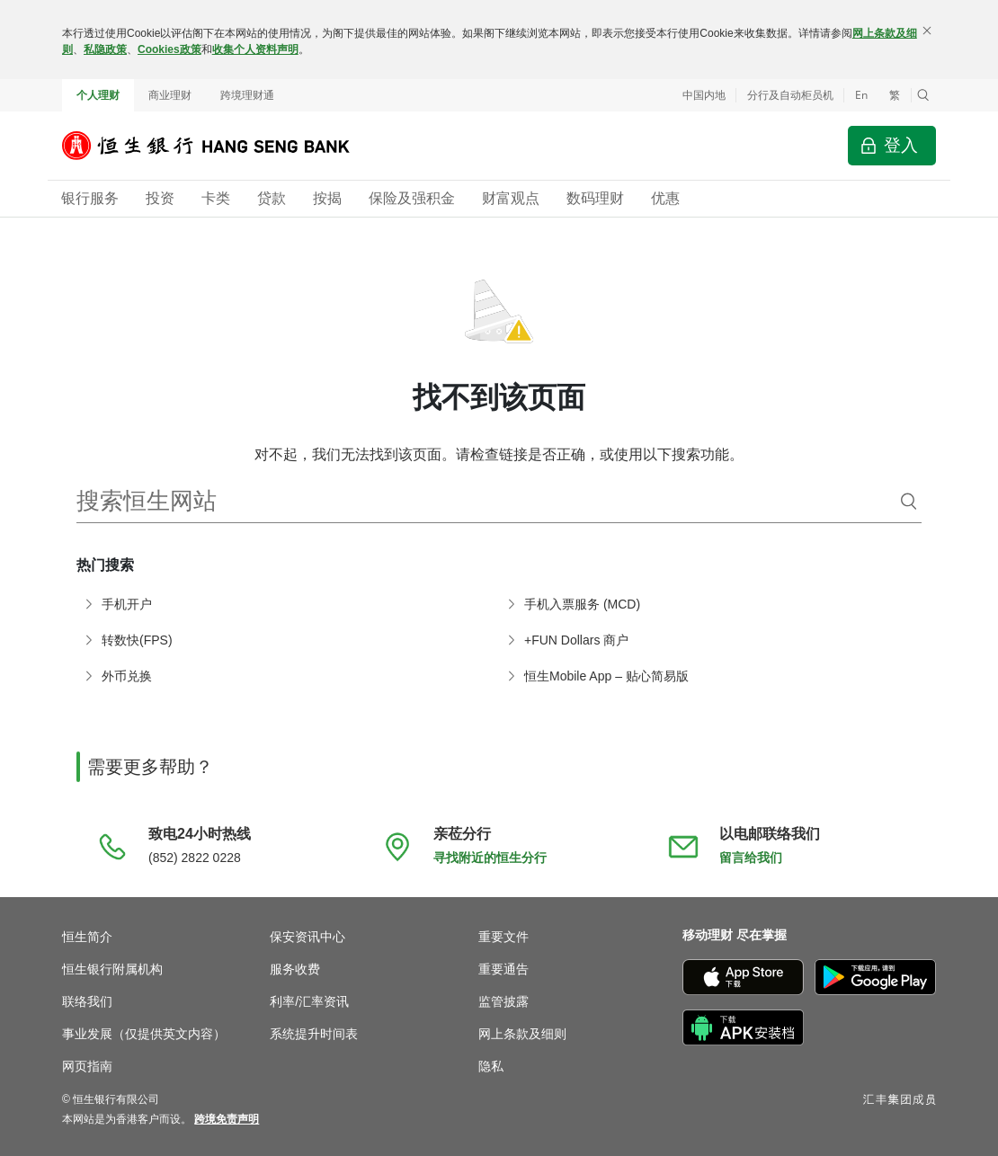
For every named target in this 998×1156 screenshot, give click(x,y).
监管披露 (503, 1001)
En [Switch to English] (861, 94)
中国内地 (704, 95)
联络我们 (87, 1001)
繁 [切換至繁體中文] (894, 95)
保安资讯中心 (307, 936)
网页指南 (87, 1066)
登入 (901, 145)
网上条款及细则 (522, 1034)
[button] (923, 95)
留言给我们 (750, 857)
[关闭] (927, 31)
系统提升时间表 (314, 1034)
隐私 (490, 1066)
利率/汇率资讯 (309, 1001)
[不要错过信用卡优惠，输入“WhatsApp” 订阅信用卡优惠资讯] (901, 1033)
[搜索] (909, 501)
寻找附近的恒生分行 (490, 857)
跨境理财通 (247, 95)
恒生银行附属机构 (112, 969)
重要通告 (503, 969)
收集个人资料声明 (255, 49)
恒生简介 (87, 936)
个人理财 (98, 95)
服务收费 (295, 969)
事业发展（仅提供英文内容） (144, 1034)
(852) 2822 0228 (194, 857)
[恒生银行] (219, 145)
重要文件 (503, 936)
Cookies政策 (169, 49)
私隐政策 (105, 49)
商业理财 (170, 95)
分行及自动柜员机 (790, 95)
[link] (226, 1119)
